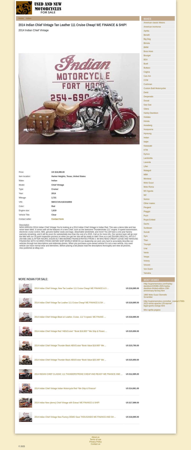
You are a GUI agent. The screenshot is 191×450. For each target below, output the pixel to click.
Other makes (149, 203)
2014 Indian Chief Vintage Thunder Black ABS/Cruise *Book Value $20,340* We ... (70, 360)
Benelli (147, 35)
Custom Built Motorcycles (155, 88)
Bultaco (147, 68)
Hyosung (147, 133)
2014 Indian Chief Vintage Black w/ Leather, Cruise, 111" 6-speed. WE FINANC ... (70, 317)
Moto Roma (149, 187)
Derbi (146, 92)
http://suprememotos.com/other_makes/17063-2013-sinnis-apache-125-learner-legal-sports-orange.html (164, 303)
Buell (146, 64)
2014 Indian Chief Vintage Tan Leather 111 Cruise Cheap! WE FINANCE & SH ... (69, 303)
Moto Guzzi (149, 183)
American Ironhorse (152, 27)
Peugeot (147, 207)
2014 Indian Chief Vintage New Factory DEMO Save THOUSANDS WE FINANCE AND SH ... (75, 417)
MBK (146, 174)
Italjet (146, 142)
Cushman (148, 84)
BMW (146, 47)
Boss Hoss (148, 51)
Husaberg (148, 125)
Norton (147, 199)
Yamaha (147, 273)
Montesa (147, 179)
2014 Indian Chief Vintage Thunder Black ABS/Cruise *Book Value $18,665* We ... (70, 345)
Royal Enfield (149, 220)
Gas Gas (147, 105)
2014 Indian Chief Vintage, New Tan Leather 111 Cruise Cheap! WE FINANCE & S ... (71, 288)
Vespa (146, 257)
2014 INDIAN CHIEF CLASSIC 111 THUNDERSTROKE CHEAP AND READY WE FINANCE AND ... (78, 374)
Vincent (147, 265)
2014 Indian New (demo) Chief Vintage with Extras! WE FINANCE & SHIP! (66, 403)
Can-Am (147, 76)
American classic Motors (154, 23)
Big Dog (147, 39)
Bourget (147, 55)
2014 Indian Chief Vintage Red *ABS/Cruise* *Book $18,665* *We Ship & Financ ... (70, 331)
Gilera (146, 109)
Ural (145, 248)
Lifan (146, 166)
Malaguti (147, 170)
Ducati (146, 101)
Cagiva (147, 72)
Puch (146, 215)
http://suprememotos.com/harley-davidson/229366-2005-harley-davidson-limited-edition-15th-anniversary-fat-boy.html (158, 287)
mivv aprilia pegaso (152, 310)
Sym (146, 236)
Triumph (147, 244)
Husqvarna (148, 129)
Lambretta (148, 158)
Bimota (147, 43)
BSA (146, 59)
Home (21, 18)
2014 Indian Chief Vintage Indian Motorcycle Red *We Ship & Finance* (65, 388)
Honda (146, 121)
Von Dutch (148, 269)
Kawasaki (148, 146)
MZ (145, 195)
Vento (146, 252)
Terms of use (95, 439)
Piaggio (147, 211)
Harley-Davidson (151, 113)
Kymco (147, 154)
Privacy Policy (95, 442)
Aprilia (146, 31)
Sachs (146, 224)
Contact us (95, 444)
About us (95, 437)
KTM (146, 150)
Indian (28, 18)
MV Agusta (148, 191)
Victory (147, 261)
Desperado (148, 96)
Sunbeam (148, 228)
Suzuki (147, 232)
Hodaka (147, 117)
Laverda (147, 162)
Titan (146, 240)
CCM (146, 80)
